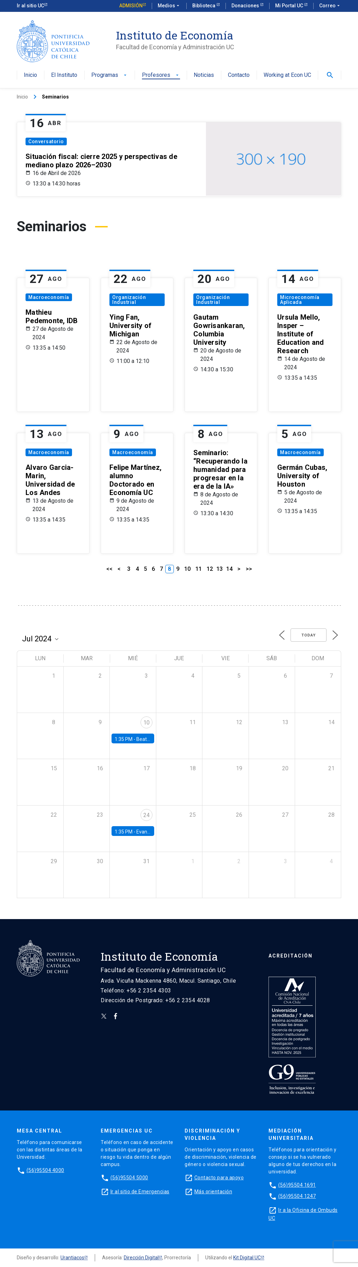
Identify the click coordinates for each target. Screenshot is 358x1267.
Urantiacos (72, 1257)
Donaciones (245, 5)
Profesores (161, 75)
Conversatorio (46, 141)
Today (308, 635)
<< (109, 569)
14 (229, 569)
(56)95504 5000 (129, 1177)
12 (210, 569)
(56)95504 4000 (45, 1170)
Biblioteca (204, 5)
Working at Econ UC (287, 75)
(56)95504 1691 (297, 1185)
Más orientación (213, 1191)
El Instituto (64, 75)
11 (198, 569)
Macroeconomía (48, 297)
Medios (169, 6)
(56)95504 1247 (297, 1196)
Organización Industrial (129, 299)
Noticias (204, 75)
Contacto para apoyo (219, 1177)
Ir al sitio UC (30, 5)
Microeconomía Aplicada (300, 299)
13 (219, 569)
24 (146, 815)
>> (249, 569)
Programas (109, 75)
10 (187, 569)
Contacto (239, 75)
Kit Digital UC (247, 1257)
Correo (330, 6)
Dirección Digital (141, 1257)
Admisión (131, 5)
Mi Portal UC (289, 5)
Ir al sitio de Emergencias (140, 1191)
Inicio (30, 75)
